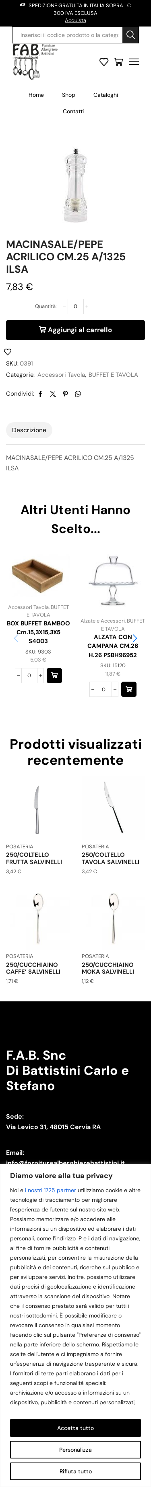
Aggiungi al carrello (80, 329)
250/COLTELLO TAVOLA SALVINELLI (110, 858)
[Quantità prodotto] (75, 306)
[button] (54, 675)
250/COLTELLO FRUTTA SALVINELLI (34, 858)
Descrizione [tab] (29, 430)
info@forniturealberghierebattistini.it (65, 1163)
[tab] (29, 430)
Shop (68, 94)
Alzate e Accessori (103, 620)
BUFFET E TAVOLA (113, 375)
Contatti (73, 111)
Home (36, 94)
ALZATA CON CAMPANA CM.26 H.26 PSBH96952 (112, 646)
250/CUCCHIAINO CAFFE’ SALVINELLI (33, 968)
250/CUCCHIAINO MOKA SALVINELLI (108, 968)
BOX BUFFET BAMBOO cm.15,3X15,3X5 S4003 (38, 632)
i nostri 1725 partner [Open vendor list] (50, 1190)
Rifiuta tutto (76, 1471)
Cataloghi (105, 94)
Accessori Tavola (61, 375)
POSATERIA (19, 846)
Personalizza (75, 1449)
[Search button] (130, 35)
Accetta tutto (75, 1428)
